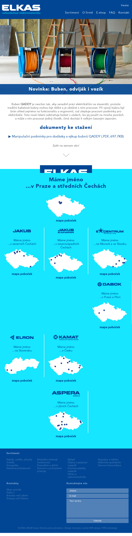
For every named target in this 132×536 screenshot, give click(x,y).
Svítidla (10, 462)
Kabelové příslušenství (19, 468)
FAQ (112, 12)
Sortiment (72, 12)
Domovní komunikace (109, 465)
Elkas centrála (14, 490)
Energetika (12, 465)
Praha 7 (11, 492)
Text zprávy (97, 508)
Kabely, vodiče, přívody (19, 459)
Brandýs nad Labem (17, 495)
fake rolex (71, 534)
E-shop (101, 12)
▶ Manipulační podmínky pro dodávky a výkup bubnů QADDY (66, 136)
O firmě (87, 12)
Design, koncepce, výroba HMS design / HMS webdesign (91, 528)
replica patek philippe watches (19, 534)
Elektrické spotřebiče (109, 462)
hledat (125, 5)
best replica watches (51, 534)
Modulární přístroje (47, 459)
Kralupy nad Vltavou (17, 498)
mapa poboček (66, 206)
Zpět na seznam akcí (66, 145)
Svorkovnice (43, 462)
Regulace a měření (108, 459)
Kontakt (123, 12)
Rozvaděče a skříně (47, 465)
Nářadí (71, 459)
